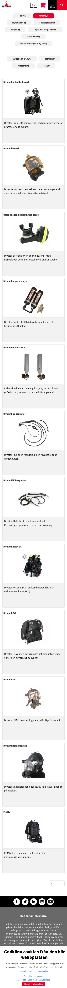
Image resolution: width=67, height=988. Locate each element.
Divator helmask (11, 148)
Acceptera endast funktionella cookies (33, 980)
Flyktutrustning (19, 22)
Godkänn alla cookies (33, 984)
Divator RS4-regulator (14, 414)
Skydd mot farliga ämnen (44, 29)
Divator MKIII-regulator (14, 480)
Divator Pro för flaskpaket (16, 82)
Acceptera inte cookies (33, 976)
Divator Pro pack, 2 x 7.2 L (16, 281)
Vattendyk (43, 15)
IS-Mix (6, 812)
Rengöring (15, 29)
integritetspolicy (26, 971)
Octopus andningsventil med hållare (21, 214)
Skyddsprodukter (47, 22)
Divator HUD (9, 679)
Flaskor (46, 65)
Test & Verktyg (33, 36)
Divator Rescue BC (12, 546)
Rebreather (49, 58)
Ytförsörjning (23, 65)
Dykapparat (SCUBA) (22, 58)
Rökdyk (22, 15)
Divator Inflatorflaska (14, 347)
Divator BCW (9, 613)
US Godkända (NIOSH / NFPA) (33, 43)
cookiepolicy (43, 971)
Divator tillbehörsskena (15, 745)
